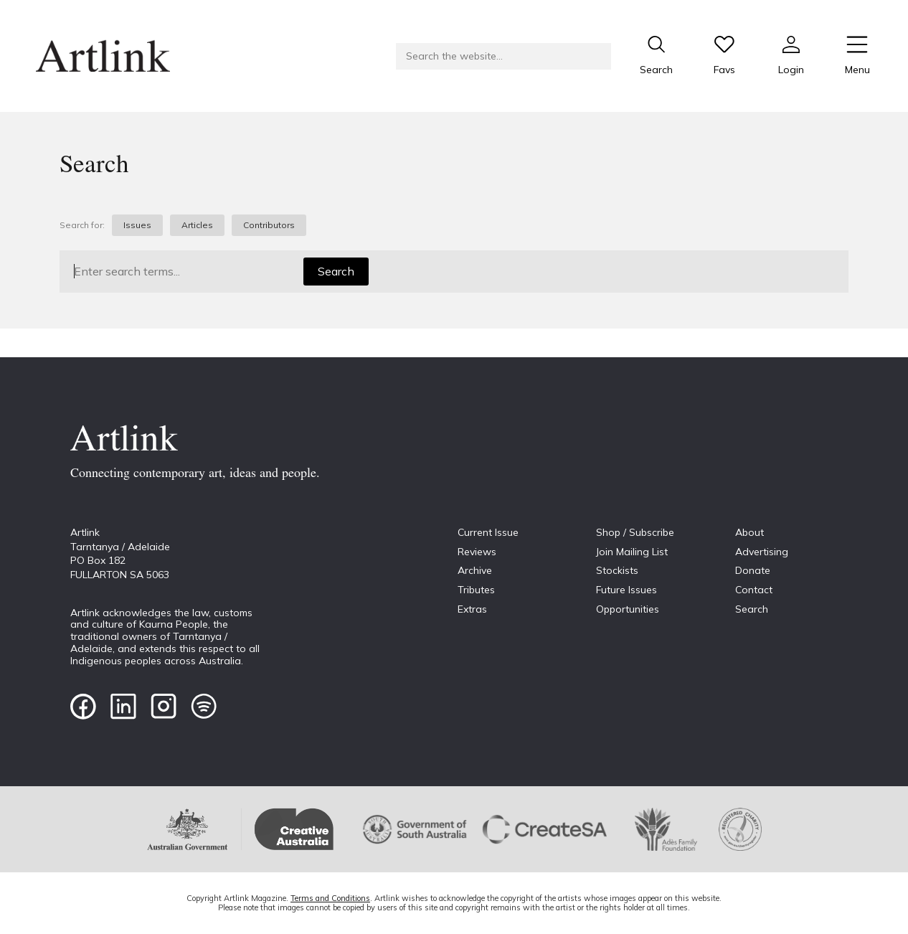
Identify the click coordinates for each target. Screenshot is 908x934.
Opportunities (627, 609)
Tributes (476, 589)
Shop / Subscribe (635, 532)
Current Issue (488, 532)
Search (336, 271)
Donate (752, 570)
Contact (753, 589)
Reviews (477, 551)
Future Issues (626, 589)
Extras (472, 609)
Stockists (617, 570)
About (749, 532)
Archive (475, 570)
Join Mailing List (632, 551)
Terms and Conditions (330, 898)
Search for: (82, 225)
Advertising (761, 551)
